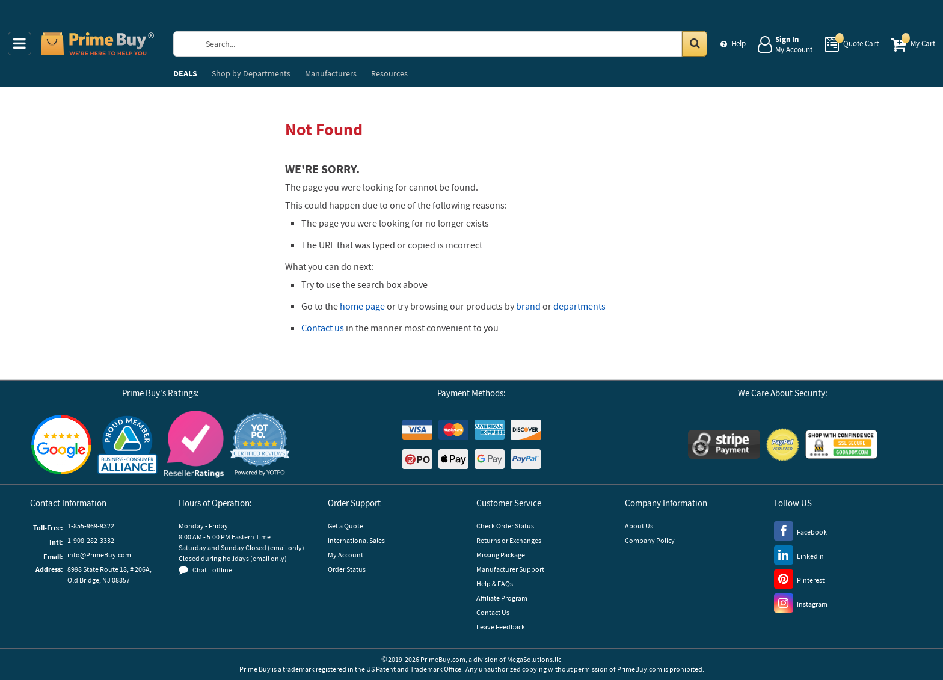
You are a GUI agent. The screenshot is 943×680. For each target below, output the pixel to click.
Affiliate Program (501, 597)
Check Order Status (505, 525)
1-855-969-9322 (90, 525)
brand (528, 306)
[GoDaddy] (841, 444)
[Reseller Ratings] (194, 444)
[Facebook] (800, 530)
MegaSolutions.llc (534, 659)
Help (738, 43)
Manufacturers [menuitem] (331, 73)
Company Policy (650, 540)
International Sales (356, 540)
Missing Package (500, 554)
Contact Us (492, 612)
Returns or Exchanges (508, 540)
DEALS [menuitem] (185, 73)
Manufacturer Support (510, 569)
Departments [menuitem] (251, 73)
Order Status (347, 569)
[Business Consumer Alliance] (127, 444)
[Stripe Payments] (724, 444)
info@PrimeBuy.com (99, 554)
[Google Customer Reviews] (61, 444)
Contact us (322, 328)
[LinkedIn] (799, 554)
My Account (345, 554)
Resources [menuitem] (389, 73)
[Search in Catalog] (694, 44)
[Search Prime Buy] (451, 44)
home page (362, 306)
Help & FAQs (494, 583)
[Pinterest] (799, 578)
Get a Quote (345, 525)
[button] (260, 444)
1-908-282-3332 (90, 540)
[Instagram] (801, 602)
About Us (639, 525)
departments (579, 306)
